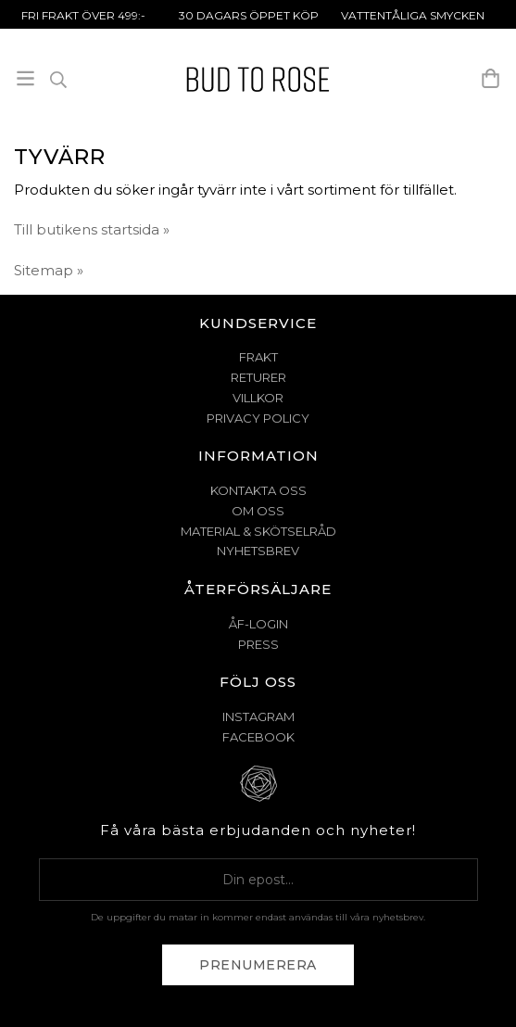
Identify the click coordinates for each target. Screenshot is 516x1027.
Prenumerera (258, 965)
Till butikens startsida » (92, 229)
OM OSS (258, 510)
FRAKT (258, 356)
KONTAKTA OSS (258, 490)
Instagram (258, 716)
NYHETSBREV (258, 550)
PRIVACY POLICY (258, 418)
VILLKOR (258, 397)
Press (258, 644)
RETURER (258, 377)
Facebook (258, 736)
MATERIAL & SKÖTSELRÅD (258, 531)
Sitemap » (48, 270)
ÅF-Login (258, 623)
